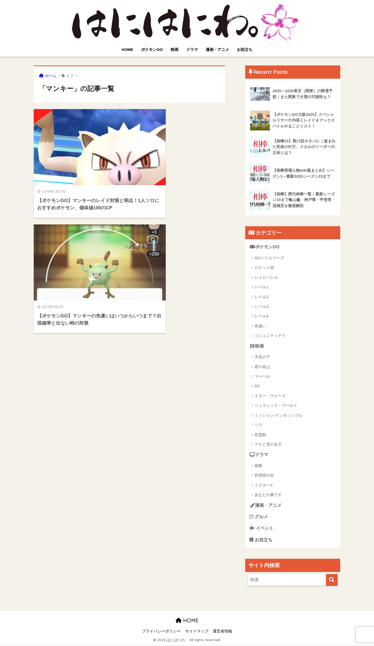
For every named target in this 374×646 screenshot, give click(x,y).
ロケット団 (264, 267)
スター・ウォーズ (270, 396)
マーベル (262, 376)
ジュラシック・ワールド (276, 405)
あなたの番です (268, 495)
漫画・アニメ (217, 49)
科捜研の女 (264, 475)
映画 (174, 49)
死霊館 (260, 434)
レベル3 (261, 306)
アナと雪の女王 (268, 444)
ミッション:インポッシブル (278, 415)
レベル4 (261, 316)
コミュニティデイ (270, 336)
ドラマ (192, 49)
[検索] (332, 580)
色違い (260, 326)
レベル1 (261, 287)
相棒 (258, 466)
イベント (261, 528)
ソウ (258, 425)
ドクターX (264, 485)
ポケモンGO (152, 49)
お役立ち (244, 49)
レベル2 (261, 297)
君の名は (262, 366)
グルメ (259, 517)
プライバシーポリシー (161, 632)
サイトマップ (197, 632)
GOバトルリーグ (269, 258)
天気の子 (262, 357)
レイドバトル (266, 277)
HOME (127, 49)
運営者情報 (222, 632)
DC (257, 386)
